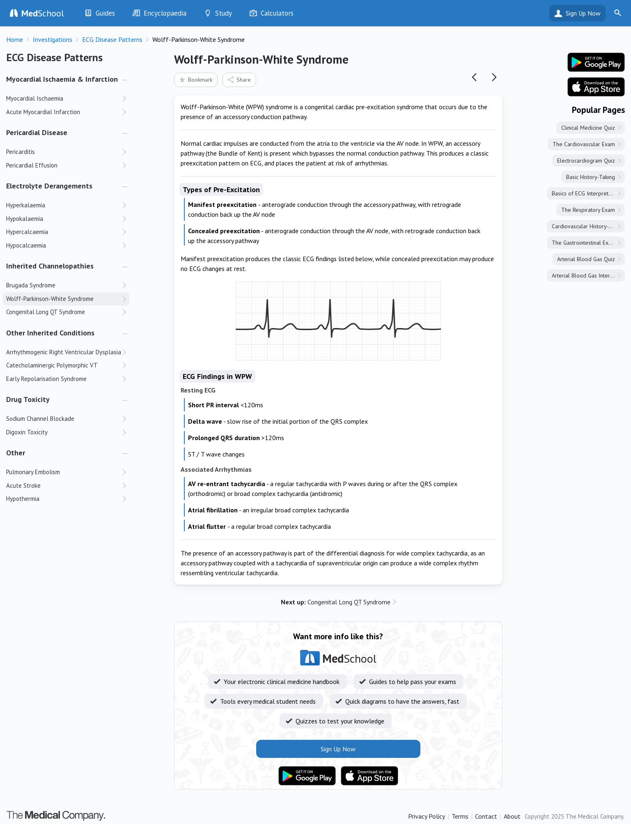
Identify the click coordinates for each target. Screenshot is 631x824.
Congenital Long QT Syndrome (335, 602)
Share (239, 79)
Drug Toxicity (28, 399)
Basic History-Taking (590, 177)
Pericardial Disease (36, 132)
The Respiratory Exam (588, 209)
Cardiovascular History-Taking (588, 226)
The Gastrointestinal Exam (584, 242)
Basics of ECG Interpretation (586, 193)
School (42, 13)
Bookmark (195, 79)
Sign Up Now (583, 13)
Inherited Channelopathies (50, 266)
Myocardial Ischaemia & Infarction (62, 79)
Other (15, 452)
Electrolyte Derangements (49, 186)
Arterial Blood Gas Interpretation (588, 275)
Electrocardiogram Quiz (586, 160)
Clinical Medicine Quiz (588, 127)
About (512, 816)
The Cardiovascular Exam (584, 144)
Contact (486, 816)
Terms (460, 816)
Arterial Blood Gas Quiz (586, 259)
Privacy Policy (426, 816)
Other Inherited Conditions (50, 332)
